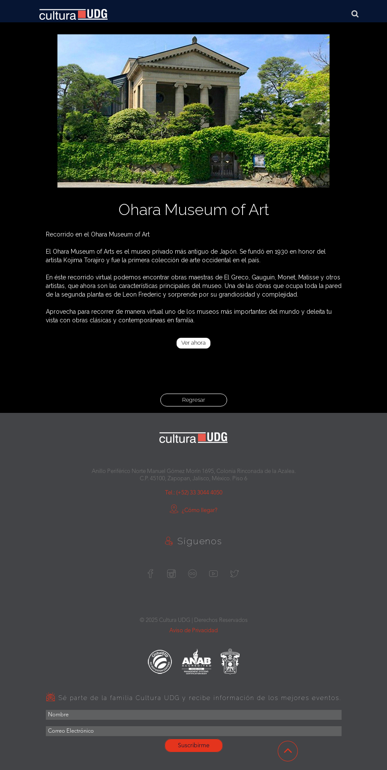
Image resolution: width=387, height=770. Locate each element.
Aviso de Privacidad (193, 631)
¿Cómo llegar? (193, 510)
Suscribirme (194, 746)
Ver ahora (193, 343)
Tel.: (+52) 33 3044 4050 (193, 493)
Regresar (193, 400)
